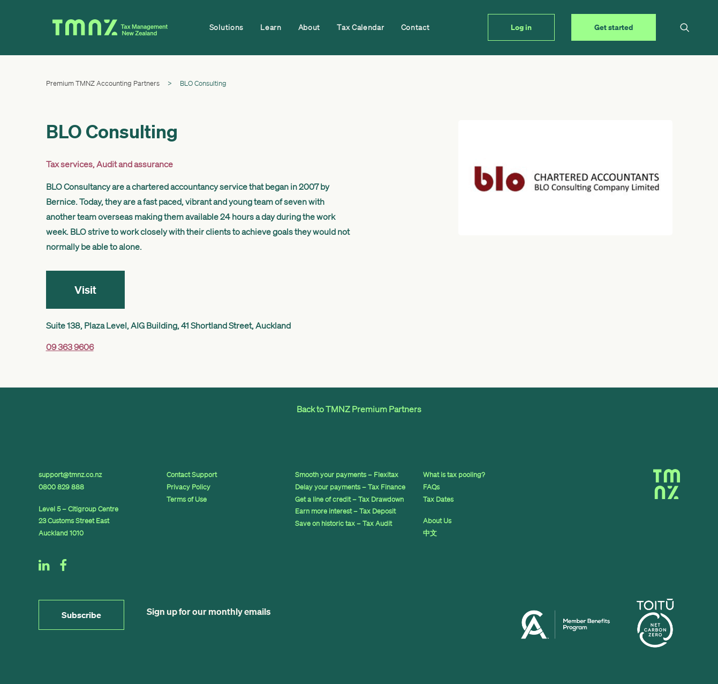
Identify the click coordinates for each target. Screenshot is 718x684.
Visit (85, 289)
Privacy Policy (188, 487)
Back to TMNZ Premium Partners (359, 409)
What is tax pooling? (454, 474)
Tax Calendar (330, 27)
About (279, 27)
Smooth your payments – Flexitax (346, 474)
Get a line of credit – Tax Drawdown (349, 499)
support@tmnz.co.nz (70, 474)
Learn (241, 27)
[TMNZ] (95, 27)
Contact (385, 27)
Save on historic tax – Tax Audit (343, 523)
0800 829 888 (61, 487)
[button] (676, 27)
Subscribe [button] (81, 614)
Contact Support (192, 474)
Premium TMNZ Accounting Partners (103, 83)
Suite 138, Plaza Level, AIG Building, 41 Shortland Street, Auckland (168, 325)
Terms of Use (187, 499)
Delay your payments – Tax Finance (350, 487)
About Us (437, 520)
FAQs (431, 487)
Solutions (196, 27)
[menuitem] (196, 27)
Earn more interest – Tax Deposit (345, 511)
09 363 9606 (70, 346)
